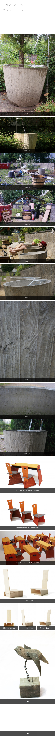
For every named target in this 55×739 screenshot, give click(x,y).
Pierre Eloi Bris (13, 5)
